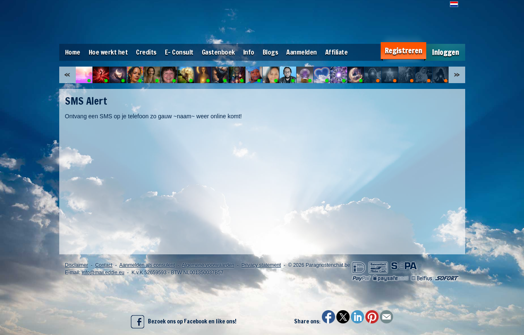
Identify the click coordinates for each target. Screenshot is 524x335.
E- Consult (179, 52)
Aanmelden (301, 52)
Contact (103, 265)
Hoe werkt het (108, 52)
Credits (146, 52)
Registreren (403, 50)
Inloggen (445, 52)
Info (248, 52)
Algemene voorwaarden (208, 265)
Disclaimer (76, 265)
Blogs (270, 52)
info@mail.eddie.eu (103, 272)
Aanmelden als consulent (147, 265)
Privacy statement (261, 265)
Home (72, 52)
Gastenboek (218, 52)
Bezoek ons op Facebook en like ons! (184, 321)
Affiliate (336, 52)
